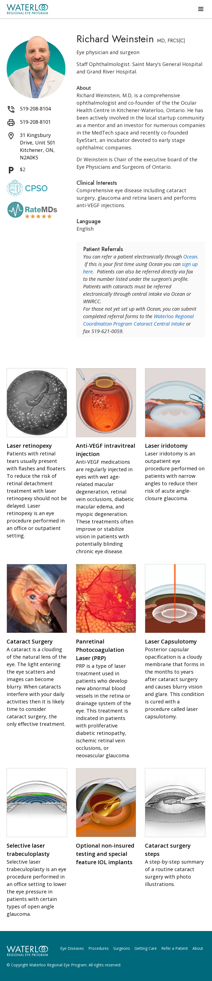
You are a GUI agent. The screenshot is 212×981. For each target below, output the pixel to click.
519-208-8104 (35, 108)
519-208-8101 (35, 121)
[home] (27, 9)
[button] (201, 9)
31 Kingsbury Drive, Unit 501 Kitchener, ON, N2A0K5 (37, 146)
